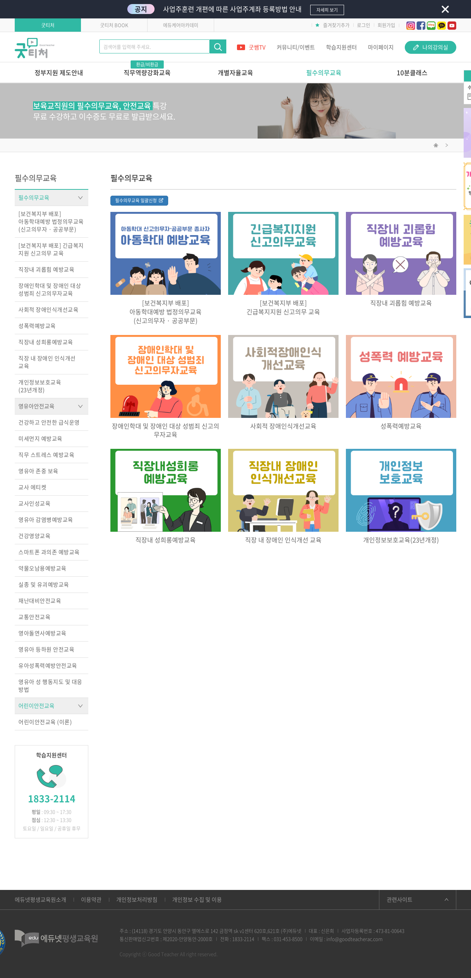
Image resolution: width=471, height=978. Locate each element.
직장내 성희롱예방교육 (45, 342)
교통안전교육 (34, 617)
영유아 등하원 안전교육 (46, 649)
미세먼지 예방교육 (40, 438)
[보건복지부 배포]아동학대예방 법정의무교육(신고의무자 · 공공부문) (51, 221)
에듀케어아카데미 (180, 24)
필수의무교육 (323, 72)
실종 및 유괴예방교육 (43, 584)
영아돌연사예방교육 (42, 633)
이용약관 (91, 899)
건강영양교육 (34, 536)
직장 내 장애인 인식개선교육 (47, 362)
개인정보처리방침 (136, 899)
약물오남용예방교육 (42, 568)
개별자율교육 (235, 72)
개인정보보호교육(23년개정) (39, 386)
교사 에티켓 (32, 487)
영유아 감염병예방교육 (45, 520)
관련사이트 (399, 899)
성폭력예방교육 (37, 326)
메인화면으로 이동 (435, 146)
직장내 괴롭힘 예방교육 (46, 269)
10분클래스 (412, 72)
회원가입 (386, 24)
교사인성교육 (34, 503)
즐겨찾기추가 (332, 24)
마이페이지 (381, 47)
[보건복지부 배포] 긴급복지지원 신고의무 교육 (51, 249)
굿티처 (47, 24)
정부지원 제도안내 (59, 72)
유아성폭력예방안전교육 (47, 665)
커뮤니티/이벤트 (296, 47)
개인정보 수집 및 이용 (197, 899)
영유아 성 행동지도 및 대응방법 (50, 686)
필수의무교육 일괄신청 (139, 200)
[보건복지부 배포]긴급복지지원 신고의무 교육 (283, 307)
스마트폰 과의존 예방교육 (49, 552)
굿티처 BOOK (114, 24)
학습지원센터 (341, 47)
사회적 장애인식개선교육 (48, 309)
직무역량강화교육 (147, 69)
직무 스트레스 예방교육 (46, 455)
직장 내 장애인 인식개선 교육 (283, 539)
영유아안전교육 (50, 406)
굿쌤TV (251, 47)
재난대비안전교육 (39, 601)
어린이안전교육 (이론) (45, 722)
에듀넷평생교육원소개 (40, 899)
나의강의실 (430, 47)
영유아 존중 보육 (38, 471)
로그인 (363, 24)
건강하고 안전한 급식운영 (49, 422)
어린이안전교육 (50, 706)
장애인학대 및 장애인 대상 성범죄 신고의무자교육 (49, 289)
